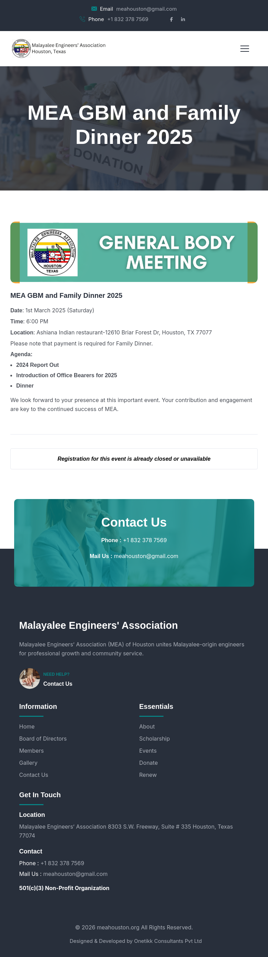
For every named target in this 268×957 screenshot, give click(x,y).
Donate (148, 762)
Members (31, 750)
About (147, 726)
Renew (148, 774)
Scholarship (154, 738)
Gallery (28, 762)
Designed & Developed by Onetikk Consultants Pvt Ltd (136, 941)
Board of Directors (43, 738)
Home (27, 726)
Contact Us (57, 684)
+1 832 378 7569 (127, 19)
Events (148, 750)
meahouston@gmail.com (146, 9)
